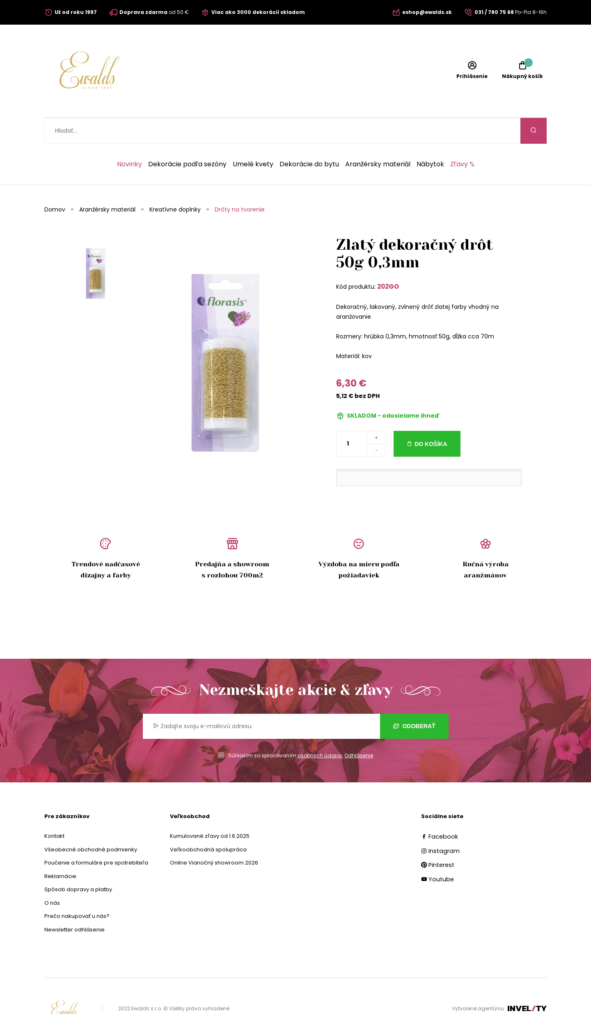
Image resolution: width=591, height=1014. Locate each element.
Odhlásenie (358, 729)
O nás (52, 877)
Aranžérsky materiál (377, 138)
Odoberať (414, 700)
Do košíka (431, 418)
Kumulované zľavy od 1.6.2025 (210, 810)
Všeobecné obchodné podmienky (90, 824)
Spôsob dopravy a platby (78, 863)
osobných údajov (320, 729)
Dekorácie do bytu (309, 138)
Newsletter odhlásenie (74, 904)
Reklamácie (60, 850)
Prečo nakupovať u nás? (77, 890)
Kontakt (54, 810)
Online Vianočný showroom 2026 (214, 837)
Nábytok (430, 138)
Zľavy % (462, 138)
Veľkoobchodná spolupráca (208, 824)
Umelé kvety (253, 138)
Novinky (129, 138)
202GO (388, 260)
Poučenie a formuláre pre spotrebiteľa (96, 837)
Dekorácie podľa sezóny (187, 138)
